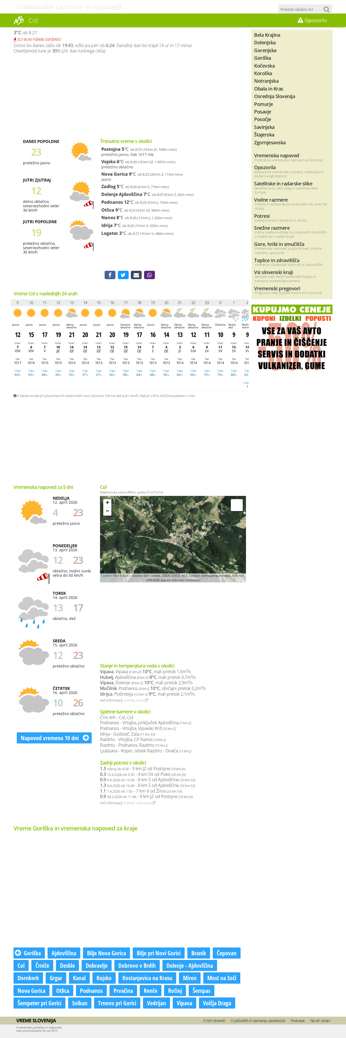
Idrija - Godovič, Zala (127, 734)
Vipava (184, 1003)
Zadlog (108, 186)
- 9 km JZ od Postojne (142, 769)
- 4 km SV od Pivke (143, 775)
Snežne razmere (272, 227)
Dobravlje (97, 966)
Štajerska (264, 134)
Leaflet (105, 576)
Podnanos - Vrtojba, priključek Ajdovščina (145, 723)
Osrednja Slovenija (274, 96)
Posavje (262, 111)
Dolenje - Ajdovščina (190, 966)
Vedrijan (156, 1003)
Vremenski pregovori (277, 288)
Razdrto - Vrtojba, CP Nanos (133, 740)
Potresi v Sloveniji (139, 803)
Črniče (42, 966)
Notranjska (266, 80)
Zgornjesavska (270, 142)
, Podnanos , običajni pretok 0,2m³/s (153, 689)
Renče (150, 991)
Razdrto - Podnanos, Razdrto (133, 746)
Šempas (201, 991)
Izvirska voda (136, 700)
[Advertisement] (130, 95)
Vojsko (108, 162)
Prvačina (123, 991)
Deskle (67, 966)
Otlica (107, 210)
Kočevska (264, 65)
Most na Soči (221, 978)
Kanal (79, 978)
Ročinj (175, 991)
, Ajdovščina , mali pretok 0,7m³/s (147, 678)
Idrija (107, 225)
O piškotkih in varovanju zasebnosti (258, 1021)
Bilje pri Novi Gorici (159, 953)
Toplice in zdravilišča (276, 260)
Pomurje (263, 104)
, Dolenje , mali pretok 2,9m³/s (146, 683)
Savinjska (264, 127)
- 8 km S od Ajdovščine (147, 780)
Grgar (56, 978)
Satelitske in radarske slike (283, 183)
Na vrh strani (320, 1021)
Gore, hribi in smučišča (279, 244)
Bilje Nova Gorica (106, 953)
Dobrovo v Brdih (137, 966)
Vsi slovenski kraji (273, 272)
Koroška (263, 73)
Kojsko (104, 978)
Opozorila (265, 167)
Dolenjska (265, 42)
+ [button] (107, 504)
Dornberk (28, 978)
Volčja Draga (217, 1003)
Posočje (262, 119)
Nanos (108, 218)
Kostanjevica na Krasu (147, 978)
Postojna (111, 149)
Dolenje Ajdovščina (121, 194)
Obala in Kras (268, 88)
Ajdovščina (64, 953)
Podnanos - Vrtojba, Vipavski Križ (138, 729)
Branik (198, 953)
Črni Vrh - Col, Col (116, 718)
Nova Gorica (114, 174)
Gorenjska (265, 50)
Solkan (79, 1003)
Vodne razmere (271, 199)
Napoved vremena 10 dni (55, 738)
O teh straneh (214, 1021)
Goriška (28, 953)
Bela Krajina (267, 34)
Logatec (109, 233)
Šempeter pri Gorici (39, 1003)
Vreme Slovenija (36, 1021)
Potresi (262, 215)
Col (21, 966)
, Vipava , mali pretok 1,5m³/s (145, 672)
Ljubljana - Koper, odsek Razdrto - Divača (145, 751)
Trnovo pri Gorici (117, 1003)
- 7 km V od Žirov (141, 792)
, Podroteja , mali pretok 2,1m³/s (147, 694)
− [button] (107, 512)
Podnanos (112, 202)
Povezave (298, 1021)
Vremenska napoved (276, 155)
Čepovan (227, 953)
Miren (190, 978)
